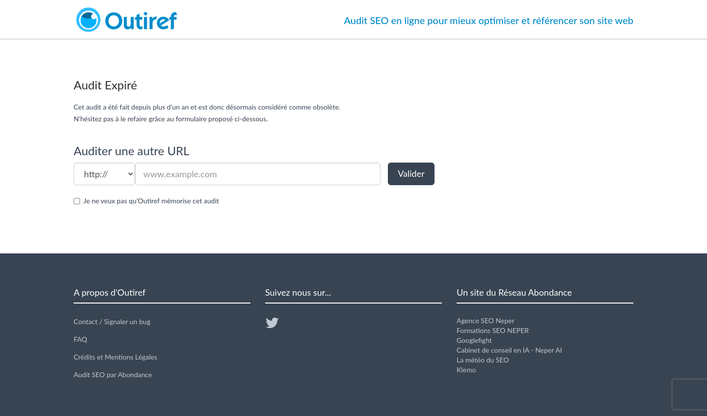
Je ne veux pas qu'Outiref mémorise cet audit (151, 200)
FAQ (80, 339)
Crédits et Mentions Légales (115, 357)
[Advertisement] (545, 165)
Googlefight (474, 340)
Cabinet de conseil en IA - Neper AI (509, 350)
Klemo (466, 369)
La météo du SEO (483, 360)
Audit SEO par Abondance (113, 374)
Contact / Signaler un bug (112, 321)
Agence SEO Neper (486, 320)
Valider (411, 173)
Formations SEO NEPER (493, 330)
